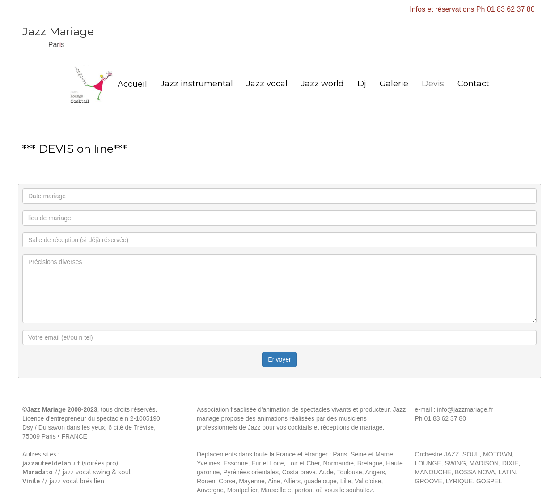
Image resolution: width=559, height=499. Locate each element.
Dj (361, 84)
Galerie (394, 84)
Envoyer (279, 359)
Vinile (31, 481)
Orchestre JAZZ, (438, 454)
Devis (433, 84)
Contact (473, 84)
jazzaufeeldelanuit (51, 463)
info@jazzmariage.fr (464, 409)
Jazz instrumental (197, 84)
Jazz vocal (267, 84)
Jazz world (322, 84)
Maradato (37, 472)
